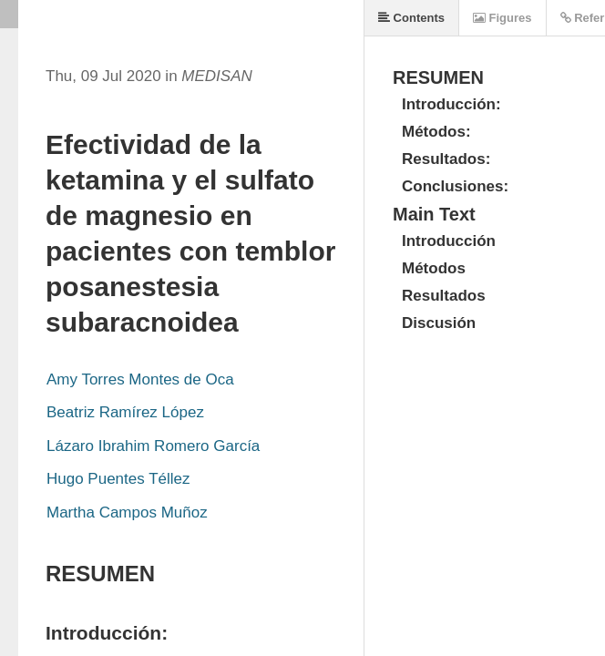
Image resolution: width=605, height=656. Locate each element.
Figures (502, 18)
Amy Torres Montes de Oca (140, 379)
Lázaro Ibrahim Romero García (153, 446)
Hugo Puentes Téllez (118, 478)
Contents (411, 18)
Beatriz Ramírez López (125, 412)
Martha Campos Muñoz (127, 512)
